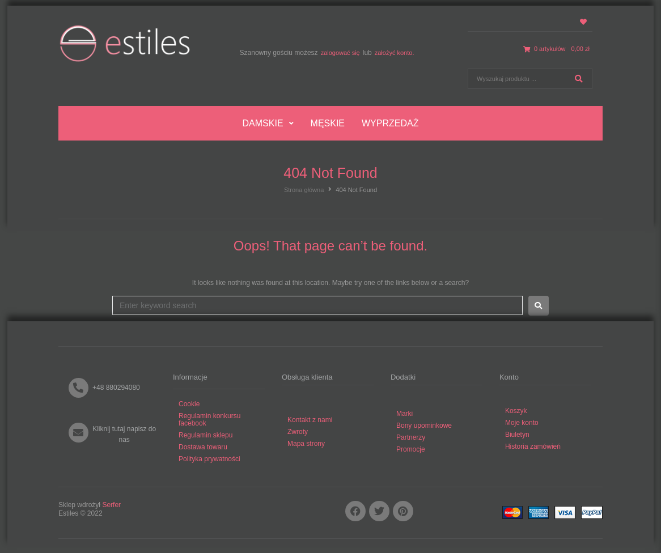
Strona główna (304, 189)
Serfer (111, 505)
